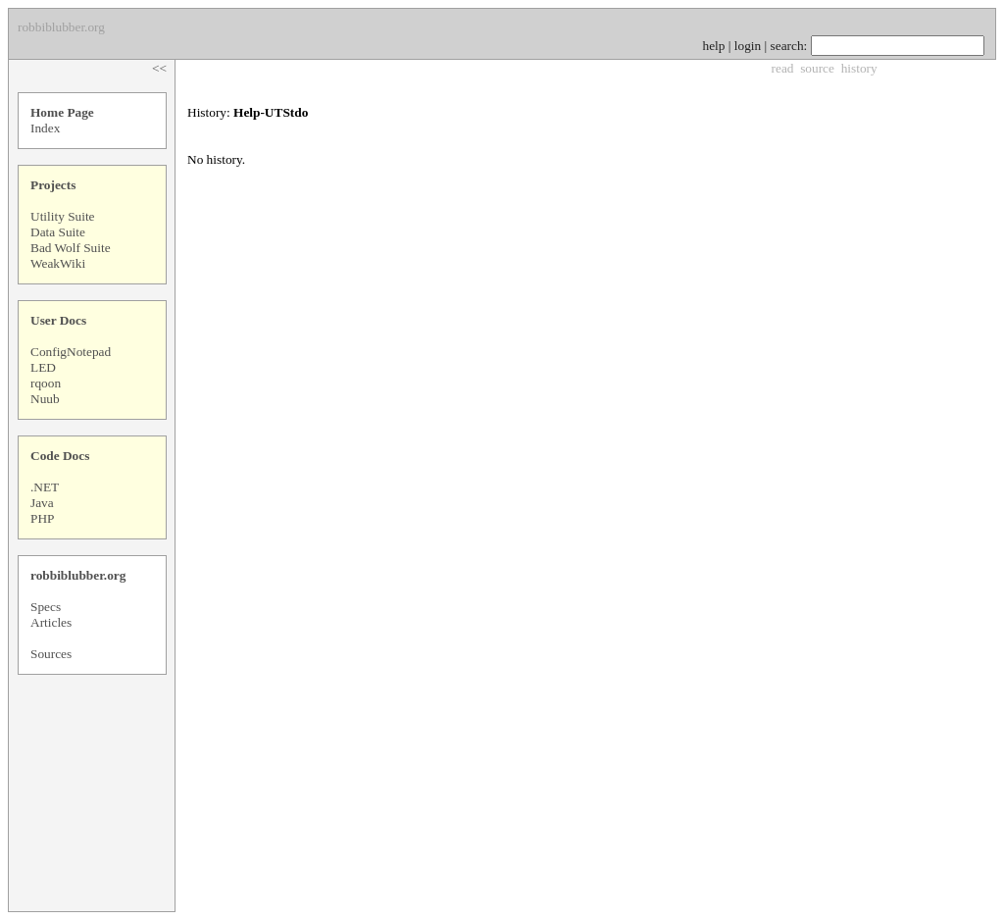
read (783, 68)
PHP (42, 518)
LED (43, 367)
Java (42, 502)
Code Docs (59, 455)
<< (159, 68)
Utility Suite (62, 216)
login (747, 45)
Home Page (62, 112)
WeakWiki (57, 263)
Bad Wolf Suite (70, 247)
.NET (44, 487)
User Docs (58, 320)
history (859, 68)
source (817, 68)
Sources (51, 653)
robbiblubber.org (78, 575)
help (714, 45)
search (787, 45)
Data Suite (57, 232)
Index (45, 128)
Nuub (45, 398)
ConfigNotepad (70, 351)
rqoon (45, 383)
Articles (51, 622)
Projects (52, 185)
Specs (45, 606)
